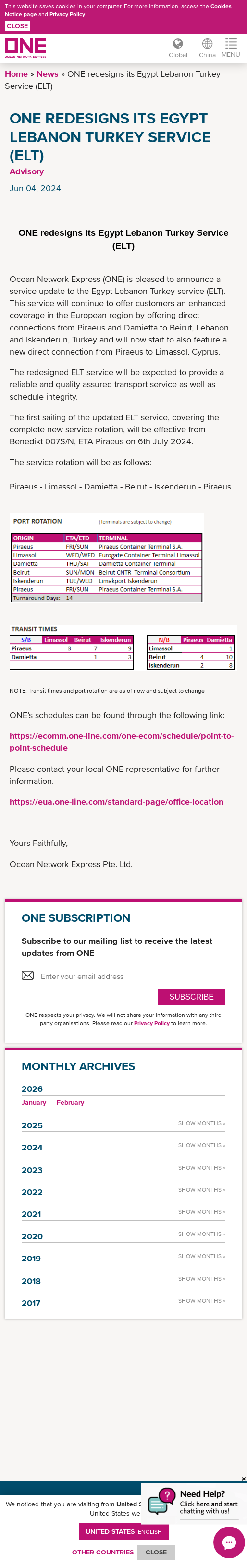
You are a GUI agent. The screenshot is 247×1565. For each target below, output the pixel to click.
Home (16, 74)
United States (124, 1531)
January (34, 1102)
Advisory (27, 171)
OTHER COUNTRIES (103, 1552)
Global (178, 55)
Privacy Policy (67, 14)
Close (17, 26)
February (70, 1102)
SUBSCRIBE (192, 997)
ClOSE (156, 1552)
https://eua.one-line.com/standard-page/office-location (116, 801)
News (48, 74)
